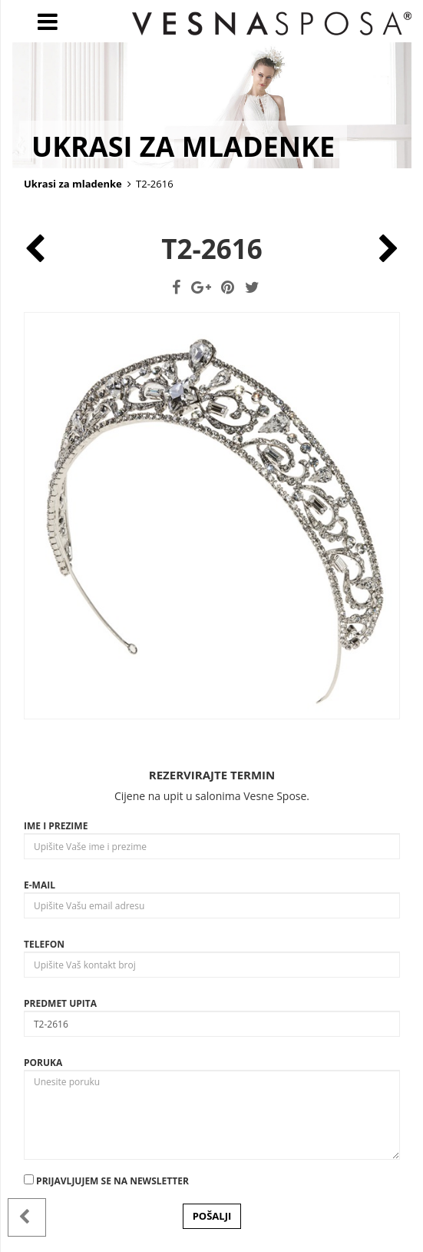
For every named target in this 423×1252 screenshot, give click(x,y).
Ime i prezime (56, 825)
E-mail (39, 885)
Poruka (43, 1062)
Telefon (44, 944)
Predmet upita (60, 1003)
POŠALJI (212, 1216)
